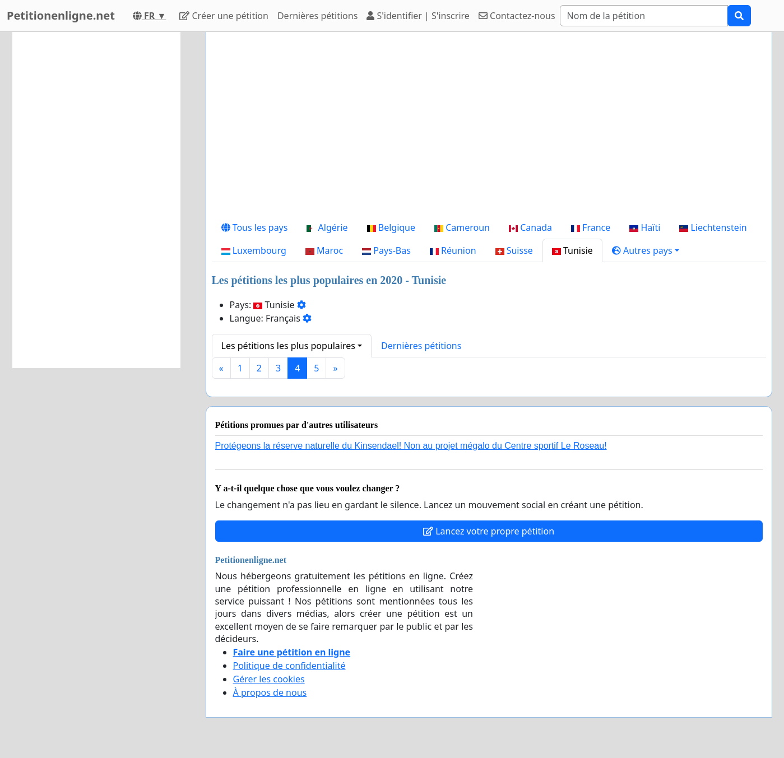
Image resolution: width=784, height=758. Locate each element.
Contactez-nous (517, 16)
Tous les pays (254, 227)
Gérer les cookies (269, 679)
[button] (645, 250)
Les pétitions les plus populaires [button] (288, 346)
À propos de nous (270, 692)
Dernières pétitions (317, 16)
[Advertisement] (489, 128)
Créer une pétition (223, 16)
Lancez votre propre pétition (488, 531)
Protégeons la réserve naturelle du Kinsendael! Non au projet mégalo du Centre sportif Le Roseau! (411, 445)
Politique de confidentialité (289, 665)
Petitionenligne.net (61, 15)
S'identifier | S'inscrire (418, 16)
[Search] (644, 15)
